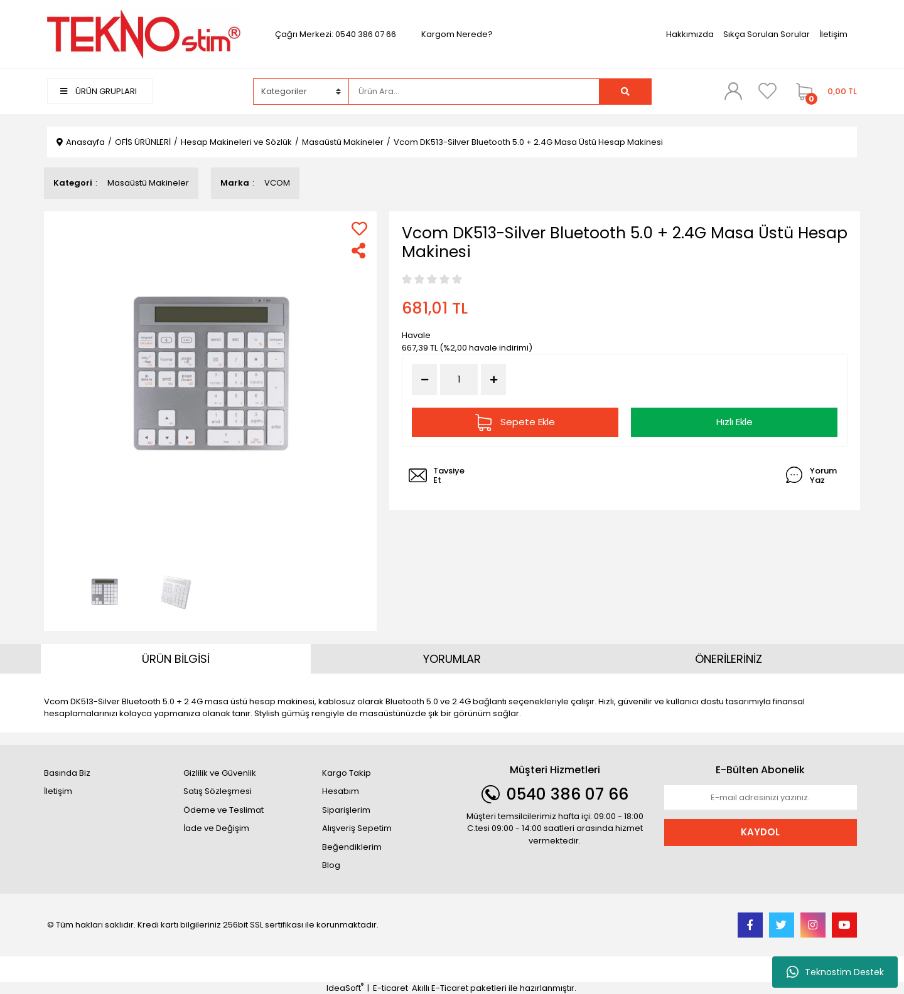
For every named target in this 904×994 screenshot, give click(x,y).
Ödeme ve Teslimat (223, 810)
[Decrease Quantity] (424, 379)
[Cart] (823, 91)
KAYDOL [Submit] (760, 831)
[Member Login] (733, 90)
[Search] (474, 91)
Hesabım (340, 791)
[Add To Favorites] (359, 228)
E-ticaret (390, 988)
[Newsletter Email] (761, 797)
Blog (331, 865)
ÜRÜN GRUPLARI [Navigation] (98, 91)
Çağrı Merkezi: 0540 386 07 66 (335, 34)
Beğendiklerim (352, 847)
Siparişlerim (346, 810)
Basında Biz (67, 773)
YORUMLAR (452, 659)
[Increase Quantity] (493, 379)
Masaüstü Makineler (148, 183)
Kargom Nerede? (457, 34)
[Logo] (143, 34)
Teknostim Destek (835, 972)
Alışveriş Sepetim (357, 828)
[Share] (359, 250)
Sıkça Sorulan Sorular (766, 34)
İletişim (833, 34)
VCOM (277, 183)
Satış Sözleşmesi (217, 791)
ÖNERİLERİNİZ (728, 659)
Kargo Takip (346, 773)
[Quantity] (459, 380)
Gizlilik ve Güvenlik (219, 773)
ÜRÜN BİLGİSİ (176, 659)
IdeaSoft (344, 988)
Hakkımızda (690, 34)
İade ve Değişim (216, 828)
